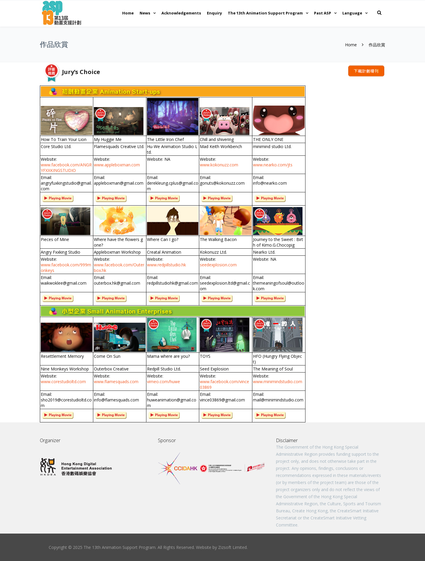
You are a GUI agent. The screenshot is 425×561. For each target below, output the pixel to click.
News (145, 13)
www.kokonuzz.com (219, 165)
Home (128, 13)
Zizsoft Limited (232, 547)
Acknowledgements (181, 13)
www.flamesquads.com (116, 381)
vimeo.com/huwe (163, 381)
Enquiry (214, 13)
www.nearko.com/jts (272, 165)
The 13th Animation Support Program (265, 13)
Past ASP (322, 13)
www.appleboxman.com (117, 165)
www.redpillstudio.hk (166, 265)
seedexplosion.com (218, 265)
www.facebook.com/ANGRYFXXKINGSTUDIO (66, 167)
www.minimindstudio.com (277, 381)
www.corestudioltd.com (63, 381)
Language (352, 13)
